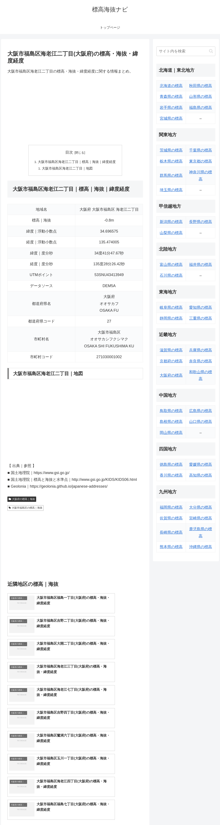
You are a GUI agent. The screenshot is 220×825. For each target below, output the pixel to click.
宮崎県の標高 (200, 518)
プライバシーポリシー (201, 812)
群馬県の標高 (171, 175)
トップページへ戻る (168, 812)
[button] (211, 51)
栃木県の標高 (171, 161)
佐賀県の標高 (171, 518)
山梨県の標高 (171, 233)
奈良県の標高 (200, 361)
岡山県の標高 (171, 433)
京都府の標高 (171, 361)
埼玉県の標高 (171, 190)
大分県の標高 (200, 507)
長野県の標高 (200, 222)
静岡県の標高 (171, 318)
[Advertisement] (75, 110)
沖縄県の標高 (200, 547)
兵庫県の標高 (200, 350)
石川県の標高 (171, 275)
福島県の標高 (200, 107)
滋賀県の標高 (171, 350)
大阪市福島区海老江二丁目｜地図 (67, 169)
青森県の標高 (171, 96)
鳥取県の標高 (171, 411)
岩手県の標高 (171, 107)
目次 (69, 152)
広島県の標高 (200, 411)
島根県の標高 (171, 422)
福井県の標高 (200, 264)
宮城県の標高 (171, 118)
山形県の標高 (200, 96)
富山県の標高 (171, 264)
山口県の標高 (200, 422)
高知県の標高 (200, 475)
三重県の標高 (200, 318)
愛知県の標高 (200, 307)
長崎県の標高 (171, 532)
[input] (185, 51)
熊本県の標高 (171, 547)
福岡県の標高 (171, 507)
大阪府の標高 (171, 375)
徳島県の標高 (171, 464)
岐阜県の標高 (171, 307)
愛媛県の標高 (200, 464)
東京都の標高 (200, 161)
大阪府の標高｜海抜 (22, 499)
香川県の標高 (171, 475)
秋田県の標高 (200, 86)
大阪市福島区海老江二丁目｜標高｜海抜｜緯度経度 (77, 162)
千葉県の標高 (200, 150)
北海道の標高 (171, 86)
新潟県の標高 (171, 222)
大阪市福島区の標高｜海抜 (25, 508)
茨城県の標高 (171, 150)
